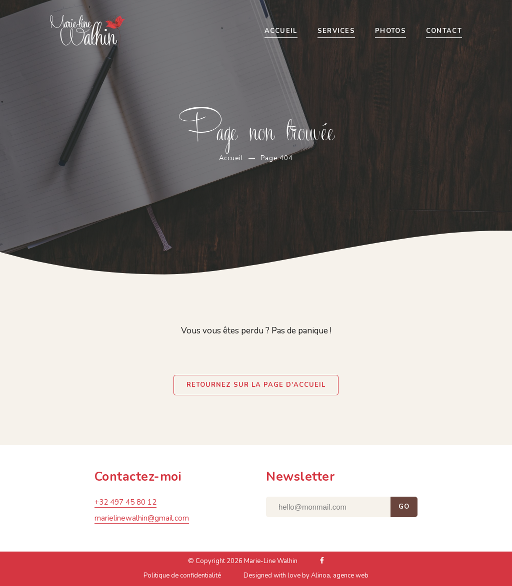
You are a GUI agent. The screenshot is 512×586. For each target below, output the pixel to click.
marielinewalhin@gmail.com (141, 521)
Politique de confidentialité (182, 578)
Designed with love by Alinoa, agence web (306, 578)
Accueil (231, 158)
